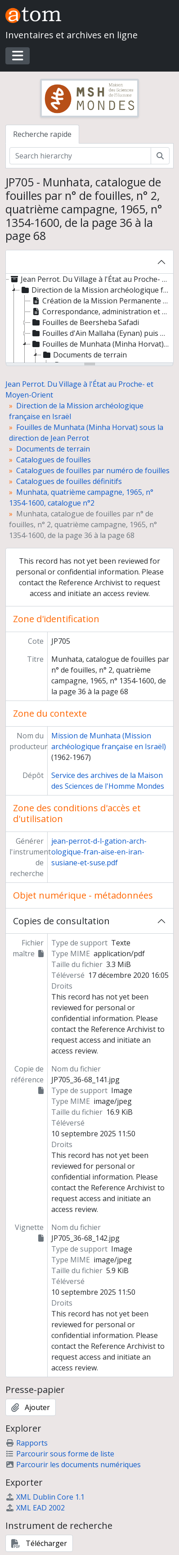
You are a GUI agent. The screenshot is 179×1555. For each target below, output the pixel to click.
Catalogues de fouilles (53, 460)
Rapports (26, 1443)
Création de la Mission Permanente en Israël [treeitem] (101, 300)
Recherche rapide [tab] (42, 134)
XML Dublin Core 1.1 (45, 1497)
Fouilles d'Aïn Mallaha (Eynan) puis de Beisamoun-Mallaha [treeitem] (101, 333)
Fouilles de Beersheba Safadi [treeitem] (85, 322)
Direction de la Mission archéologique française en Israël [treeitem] (95, 290)
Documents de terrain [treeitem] (84, 354)
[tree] (89, 319)
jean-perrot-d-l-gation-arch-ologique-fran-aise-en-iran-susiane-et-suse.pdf (99, 852)
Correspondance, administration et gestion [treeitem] (101, 311)
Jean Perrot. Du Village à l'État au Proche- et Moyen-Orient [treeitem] (89, 279)
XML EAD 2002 (35, 1508)
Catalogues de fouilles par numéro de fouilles (93, 470)
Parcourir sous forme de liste (59, 1454)
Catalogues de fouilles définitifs (69, 481)
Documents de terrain (53, 449)
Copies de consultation (61, 921)
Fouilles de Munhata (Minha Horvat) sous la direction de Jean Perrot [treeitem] (101, 344)
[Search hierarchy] (80, 155)
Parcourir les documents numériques (73, 1464)
